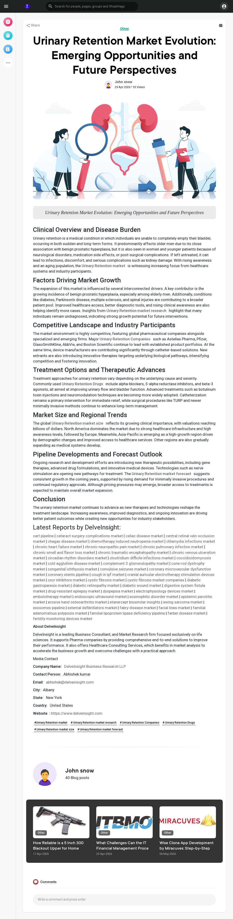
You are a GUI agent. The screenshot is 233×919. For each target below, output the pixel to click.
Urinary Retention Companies (125, 339)
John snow (123, 82)
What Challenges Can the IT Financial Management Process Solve (124, 848)
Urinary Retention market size (77, 423)
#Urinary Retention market (50, 722)
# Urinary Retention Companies (139, 722)
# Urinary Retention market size (54, 729)
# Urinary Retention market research (93, 722)
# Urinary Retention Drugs (179, 722)
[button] (92, 6)
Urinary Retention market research (136, 310)
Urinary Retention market (103, 265)
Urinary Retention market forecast (161, 473)
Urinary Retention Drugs (82, 384)
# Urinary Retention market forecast (100, 729)
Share (33, 25)
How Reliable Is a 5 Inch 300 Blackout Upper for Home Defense (58, 848)
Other (124, 29)
